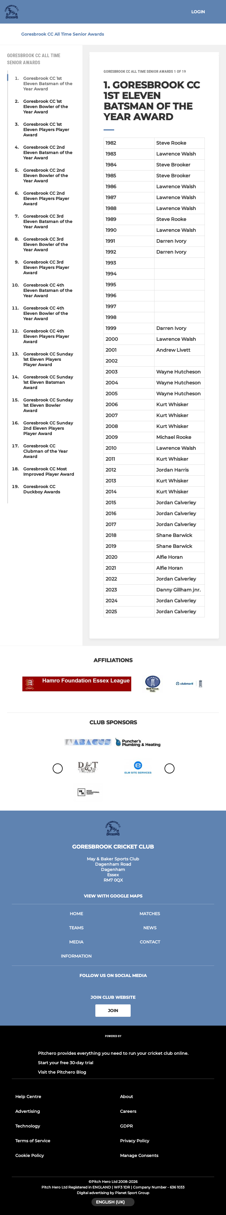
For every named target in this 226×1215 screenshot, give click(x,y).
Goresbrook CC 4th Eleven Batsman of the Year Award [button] (47, 290)
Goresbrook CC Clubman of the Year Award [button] (45, 451)
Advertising (27, 1111)
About (126, 1096)
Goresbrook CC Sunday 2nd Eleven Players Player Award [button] (48, 428)
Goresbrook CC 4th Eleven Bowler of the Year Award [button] (45, 313)
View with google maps (113, 896)
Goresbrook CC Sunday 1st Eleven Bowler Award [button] (48, 405)
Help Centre (28, 1096)
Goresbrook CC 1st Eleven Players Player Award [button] (46, 130)
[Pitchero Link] (113, 1044)
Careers (128, 1111)
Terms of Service (32, 1140)
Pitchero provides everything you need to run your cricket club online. (113, 1053)
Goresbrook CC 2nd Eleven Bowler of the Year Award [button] (45, 176)
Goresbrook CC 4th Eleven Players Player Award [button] (46, 336)
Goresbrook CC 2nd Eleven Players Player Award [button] (46, 198)
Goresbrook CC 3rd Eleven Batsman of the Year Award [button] (47, 221)
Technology (27, 1126)
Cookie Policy (29, 1155)
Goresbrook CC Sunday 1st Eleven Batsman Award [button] (48, 382)
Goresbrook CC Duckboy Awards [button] (41, 489)
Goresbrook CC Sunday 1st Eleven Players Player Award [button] (48, 359)
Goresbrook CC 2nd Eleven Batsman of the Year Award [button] (47, 153)
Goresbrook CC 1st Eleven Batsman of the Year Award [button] (47, 84)
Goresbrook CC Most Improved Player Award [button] (48, 471)
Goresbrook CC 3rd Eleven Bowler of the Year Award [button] (45, 244)
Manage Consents (139, 1155)
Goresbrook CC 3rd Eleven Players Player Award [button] (46, 267)
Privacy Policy (134, 1140)
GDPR (126, 1126)
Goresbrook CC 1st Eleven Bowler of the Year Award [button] (45, 107)
